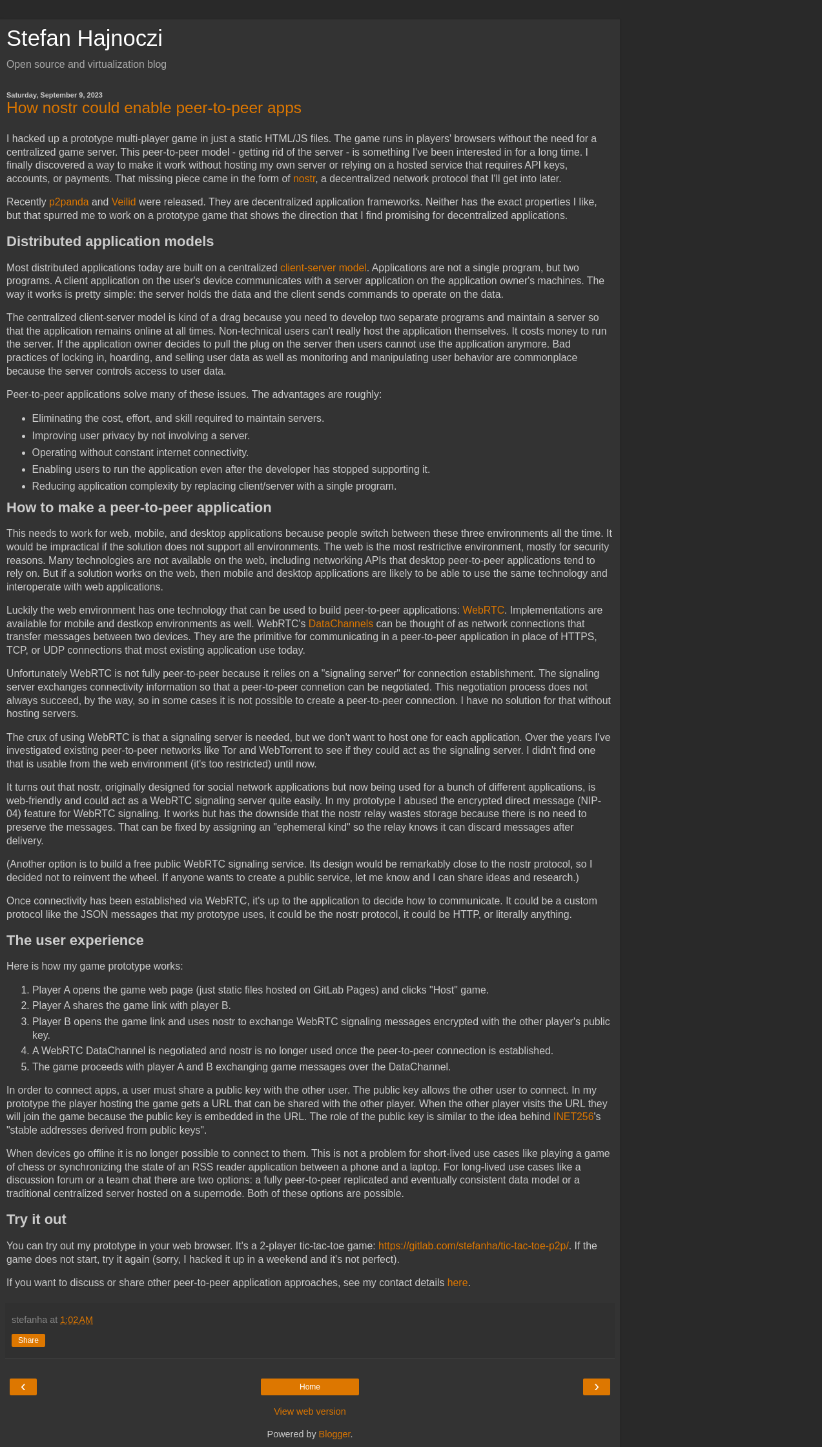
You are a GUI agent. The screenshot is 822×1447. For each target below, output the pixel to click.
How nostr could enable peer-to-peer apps (154, 107)
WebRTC (484, 610)
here (457, 1282)
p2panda (69, 201)
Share (28, 1340)
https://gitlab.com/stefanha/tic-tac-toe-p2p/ (473, 1245)
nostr (304, 178)
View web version (310, 1411)
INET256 (573, 1116)
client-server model (323, 267)
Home (310, 1386)
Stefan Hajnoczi (84, 38)
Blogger (335, 1434)
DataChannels (341, 623)
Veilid (124, 201)
